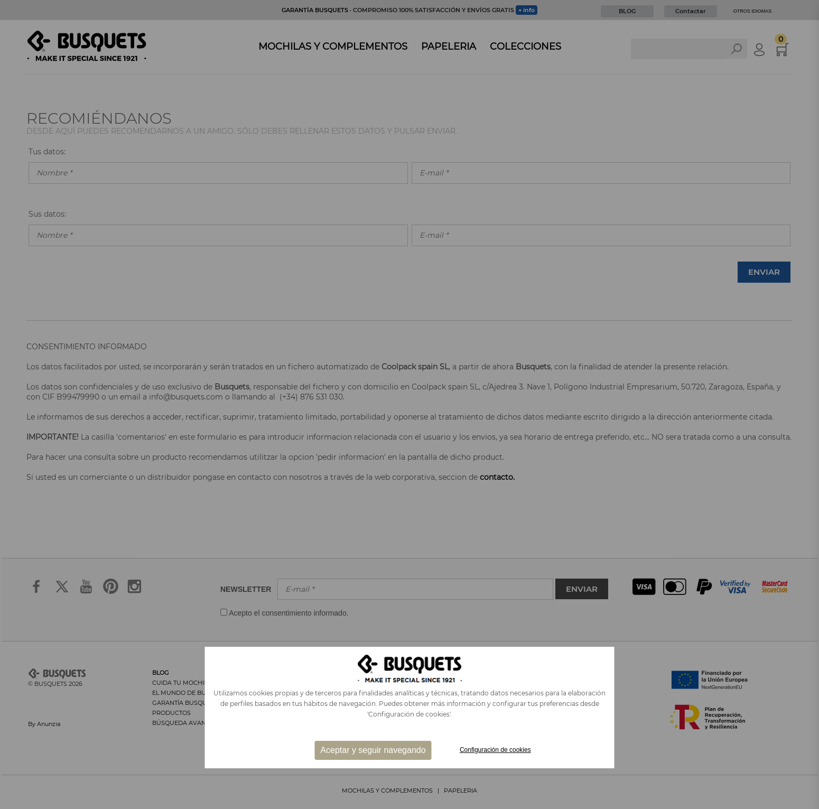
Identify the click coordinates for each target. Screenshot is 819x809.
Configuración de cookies (495, 750)
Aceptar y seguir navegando (372, 750)
